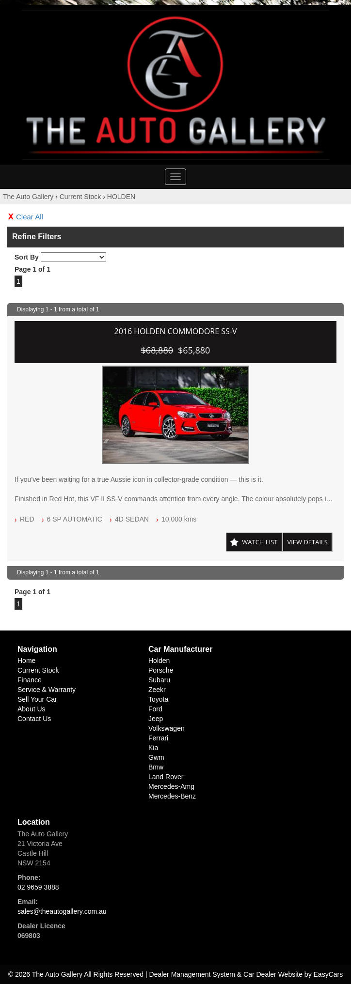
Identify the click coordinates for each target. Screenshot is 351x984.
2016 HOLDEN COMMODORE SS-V (175, 331)
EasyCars (328, 974)
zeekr (157, 689)
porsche (160, 670)
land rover (165, 777)
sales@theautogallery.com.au (62, 911)
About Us (31, 709)
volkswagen (166, 728)
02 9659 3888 (38, 887)
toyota (158, 699)
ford (155, 709)
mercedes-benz (172, 796)
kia (153, 748)
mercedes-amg (171, 786)
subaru (159, 680)
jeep (155, 719)
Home (26, 660)
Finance (29, 680)
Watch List (259, 542)
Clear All (29, 217)
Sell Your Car (37, 699)
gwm (156, 757)
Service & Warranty (46, 689)
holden (159, 660)
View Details (307, 542)
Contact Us (34, 719)
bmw (155, 767)
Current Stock (80, 196)
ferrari (158, 738)
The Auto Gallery (28, 196)
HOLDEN (121, 196)
